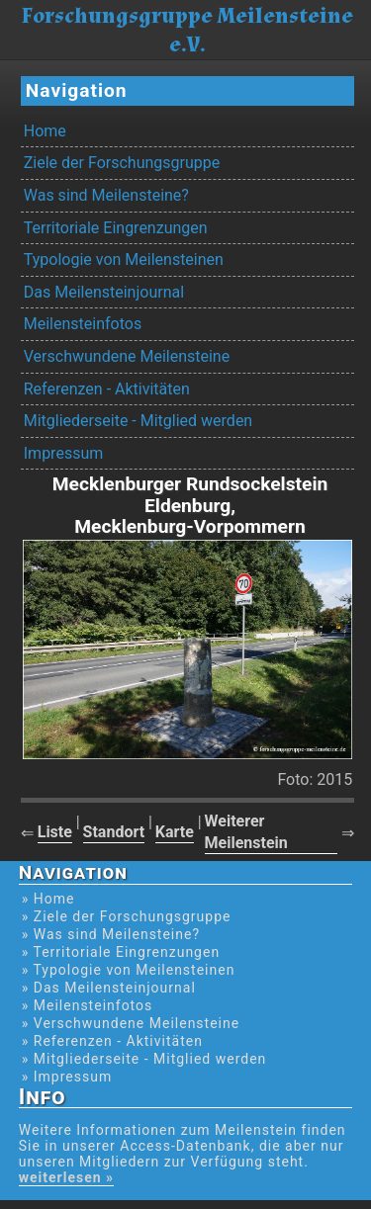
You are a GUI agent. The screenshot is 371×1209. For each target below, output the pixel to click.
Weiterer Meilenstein (246, 831)
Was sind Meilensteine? (106, 195)
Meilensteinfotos (82, 323)
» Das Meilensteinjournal (109, 987)
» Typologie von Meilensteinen (128, 970)
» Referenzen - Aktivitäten (112, 1041)
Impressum (64, 453)
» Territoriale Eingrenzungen (121, 952)
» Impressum (67, 1076)
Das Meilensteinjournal (104, 292)
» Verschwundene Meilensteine (130, 1023)
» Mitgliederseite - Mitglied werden (144, 1059)
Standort (114, 831)
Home (45, 131)
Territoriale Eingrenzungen (116, 227)
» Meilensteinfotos (87, 1005)
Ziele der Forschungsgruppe (122, 162)
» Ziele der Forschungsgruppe (127, 916)
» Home (48, 899)
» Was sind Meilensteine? (111, 934)
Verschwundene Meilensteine (127, 356)
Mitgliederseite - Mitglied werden (138, 420)
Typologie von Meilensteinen (124, 259)
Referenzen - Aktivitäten (107, 389)
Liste (55, 831)
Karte (174, 831)
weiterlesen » (66, 1177)
